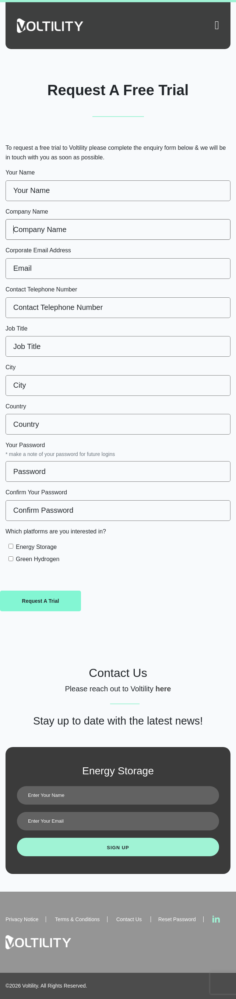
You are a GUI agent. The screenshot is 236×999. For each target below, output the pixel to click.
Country (16, 406)
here (163, 689)
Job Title (17, 328)
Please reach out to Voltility (110, 689)
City (11, 367)
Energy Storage (36, 547)
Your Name (20, 172)
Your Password (60, 450)
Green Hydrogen (37, 559)
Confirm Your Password (36, 492)
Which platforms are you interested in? (56, 531)
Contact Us (129, 919)
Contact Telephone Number (41, 289)
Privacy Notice (22, 919)
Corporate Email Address (38, 250)
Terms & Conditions (77, 919)
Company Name (27, 211)
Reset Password (177, 919)
